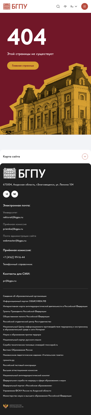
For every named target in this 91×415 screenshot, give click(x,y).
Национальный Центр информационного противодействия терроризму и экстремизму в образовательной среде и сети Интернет (45, 328)
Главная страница (23, 65)
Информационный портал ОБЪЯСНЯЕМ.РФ (24, 301)
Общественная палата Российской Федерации (26, 316)
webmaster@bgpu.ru (14, 240)
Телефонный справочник (17, 264)
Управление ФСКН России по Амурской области (27, 390)
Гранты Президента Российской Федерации (24, 311)
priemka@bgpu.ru (13, 228)
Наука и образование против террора (22, 334)
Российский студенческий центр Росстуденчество (27, 321)
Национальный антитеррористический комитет (26, 375)
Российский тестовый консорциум (19, 365)
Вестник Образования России (18, 350)
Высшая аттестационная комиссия (20, 370)
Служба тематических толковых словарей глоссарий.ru (30, 344)
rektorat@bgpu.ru (13, 217)
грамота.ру (8, 360)
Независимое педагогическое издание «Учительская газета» (33, 355)
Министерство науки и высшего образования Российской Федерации (37, 395)
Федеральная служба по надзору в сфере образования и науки (34, 380)
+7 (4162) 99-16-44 (14, 257)
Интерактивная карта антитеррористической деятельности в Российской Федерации (45, 306)
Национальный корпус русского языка (22, 339)
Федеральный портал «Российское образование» (27, 385)
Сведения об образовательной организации (24, 296)
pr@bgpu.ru (9, 280)
